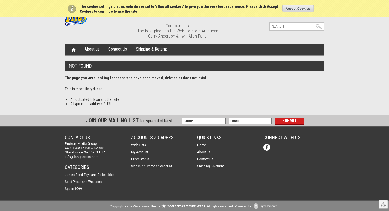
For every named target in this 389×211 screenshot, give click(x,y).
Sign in (136, 166)
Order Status (140, 159)
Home (74, 49)
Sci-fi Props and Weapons (83, 182)
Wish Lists (138, 145)
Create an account (159, 166)
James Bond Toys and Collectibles (89, 175)
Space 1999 (73, 189)
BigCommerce (266, 206)
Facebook (267, 148)
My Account (139, 152)
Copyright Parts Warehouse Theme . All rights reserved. (172, 206)
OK (298, 8)
